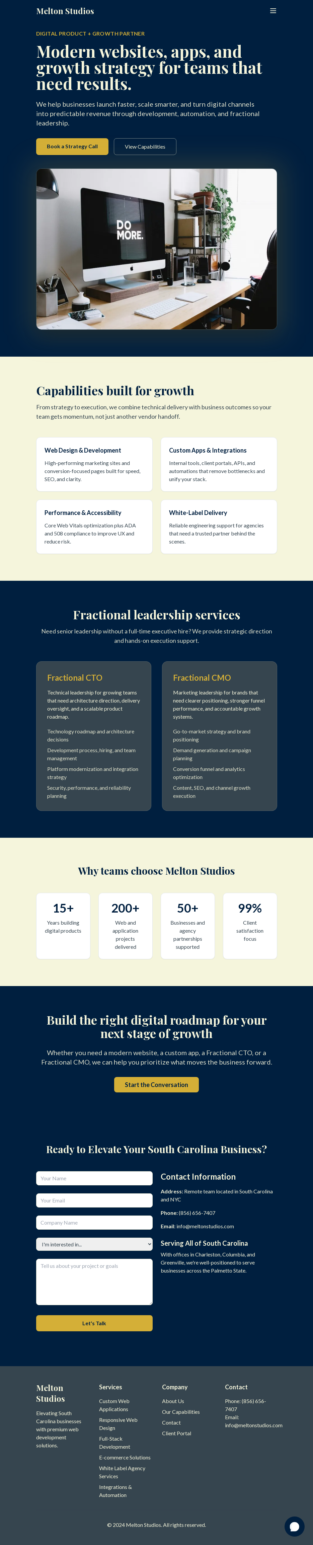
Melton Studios (65, 10)
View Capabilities (145, 146)
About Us (173, 1401)
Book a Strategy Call (72, 146)
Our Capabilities (181, 1411)
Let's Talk (94, 1323)
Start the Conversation (156, 1084)
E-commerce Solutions (125, 1457)
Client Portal (176, 1433)
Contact (171, 1422)
